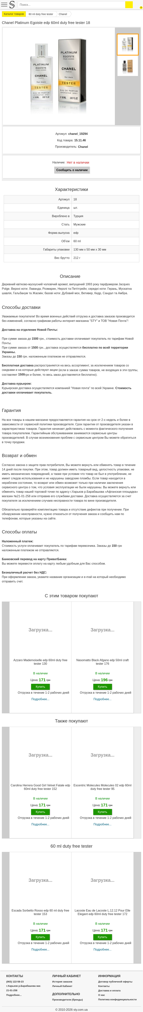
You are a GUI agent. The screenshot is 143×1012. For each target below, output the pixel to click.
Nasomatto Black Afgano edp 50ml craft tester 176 (102, 662)
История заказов (62, 981)
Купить (40, 686)
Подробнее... (40, 699)
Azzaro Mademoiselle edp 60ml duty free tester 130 (40, 662)
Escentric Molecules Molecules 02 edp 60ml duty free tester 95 (102, 787)
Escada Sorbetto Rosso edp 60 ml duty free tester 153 (40, 912)
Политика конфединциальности (117, 999)
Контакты (103, 986)
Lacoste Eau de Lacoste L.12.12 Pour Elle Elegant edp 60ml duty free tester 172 (102, 912)
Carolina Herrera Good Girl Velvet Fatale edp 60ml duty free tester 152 (40, 787)
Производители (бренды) (67, 999)
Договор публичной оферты (115, 981)
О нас (101, 995)
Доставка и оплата (109, 990)
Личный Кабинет (62, 986)
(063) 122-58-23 (15, 981)
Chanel (83, 146)
